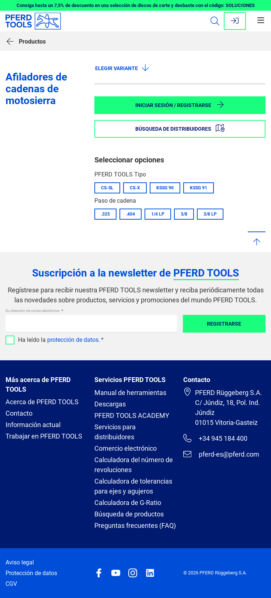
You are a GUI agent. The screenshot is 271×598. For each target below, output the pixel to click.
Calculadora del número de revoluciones (133, 465)
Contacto (19, 413)
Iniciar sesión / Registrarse (180, 104)
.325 (105, 214)
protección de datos (72, 339)
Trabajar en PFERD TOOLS (44, 436)
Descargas (110, 404)
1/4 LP (157, 214)
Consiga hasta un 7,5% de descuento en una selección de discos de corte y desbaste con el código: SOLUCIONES (136, 5)
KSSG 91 (198, 187)
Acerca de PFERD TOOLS (42, 402)
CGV (11, 583)
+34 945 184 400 (215, 438)
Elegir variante (122, 67)
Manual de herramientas (130, 392)
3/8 (184, 214)
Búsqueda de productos (129, 514)
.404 (130, 214)
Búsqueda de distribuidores (180, 128)
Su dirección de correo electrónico (33, 311)
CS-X (135, 187)
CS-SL (107, 187)
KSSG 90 (165, 187)
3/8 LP (210, 214)
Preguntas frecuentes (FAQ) (135, 525)
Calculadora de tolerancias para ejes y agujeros (133, 486)
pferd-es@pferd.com (221, 454)
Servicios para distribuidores (115, 432)
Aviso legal (20, 562)
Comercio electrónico (125, 448)
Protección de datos (31, 573)
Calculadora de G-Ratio (127, 502)
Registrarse (224, 324)
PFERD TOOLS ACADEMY (131, 415)
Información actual (33, 425)
